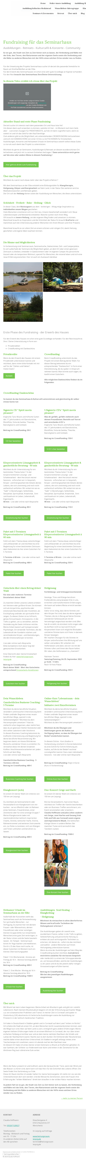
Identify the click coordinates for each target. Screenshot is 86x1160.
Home (31, 2)
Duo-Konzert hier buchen (57, 892)
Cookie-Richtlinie (27, 1152)
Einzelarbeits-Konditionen (27, 670)
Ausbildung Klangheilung (73, 2)
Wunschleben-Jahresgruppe (56, 8)
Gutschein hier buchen (15, 683)
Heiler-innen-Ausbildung (49, 2)
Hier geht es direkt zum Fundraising (21, 164)
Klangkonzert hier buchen (17, 850)
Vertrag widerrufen (11, 1154)
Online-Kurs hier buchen (57, 779)
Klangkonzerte (78, 8)
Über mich (61, 13)
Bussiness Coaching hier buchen (19, 779)
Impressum (7, 1152)
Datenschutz (16, 1152)
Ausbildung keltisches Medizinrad (25, 8)
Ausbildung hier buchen (53, 990)
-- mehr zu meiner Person (72, 1098)
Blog (71, 13)
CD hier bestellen (13, 441)
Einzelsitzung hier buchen (17, 518)
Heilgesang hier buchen (57, 683)
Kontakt (80, 13)
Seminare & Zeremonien (32, 13)
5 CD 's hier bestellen (56, 449)
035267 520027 (13, 1125)
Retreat (49, 13)
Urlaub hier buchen (14, 986)
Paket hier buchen (13, 573)
